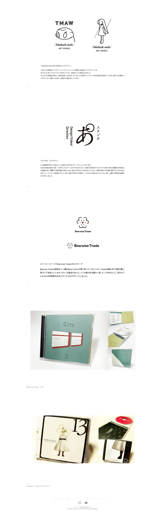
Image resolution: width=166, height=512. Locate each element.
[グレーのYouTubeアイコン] (86, 502)
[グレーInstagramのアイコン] (80, 502)
